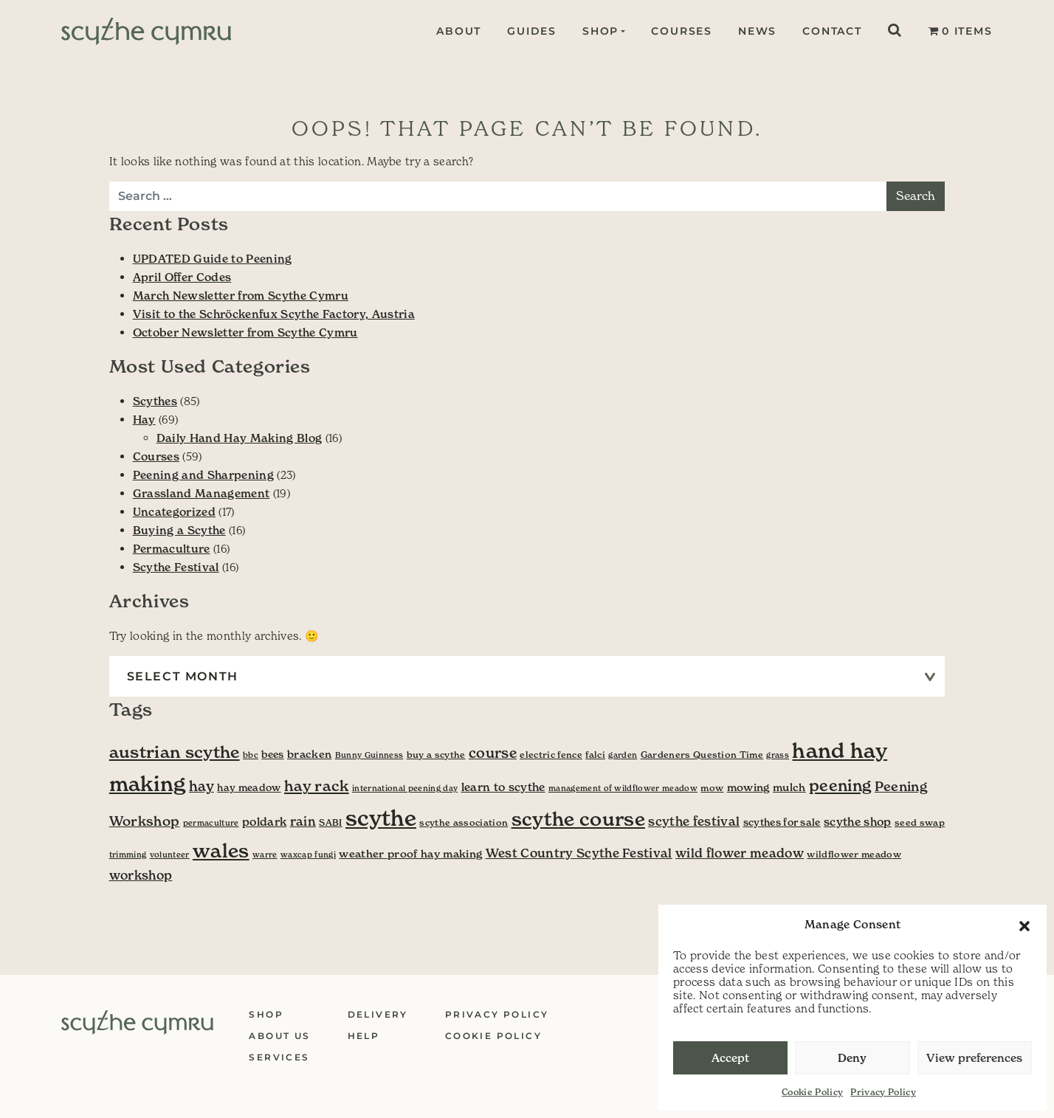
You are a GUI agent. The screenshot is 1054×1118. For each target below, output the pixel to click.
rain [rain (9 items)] (303, 821)
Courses (681, 31)
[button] (1024, 924)
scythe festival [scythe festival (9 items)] (694, 821)
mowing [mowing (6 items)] (748, 787)
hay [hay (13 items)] (201, 786)
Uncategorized (174, 512)
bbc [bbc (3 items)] (250, 755)
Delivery (378, 1014)
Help (364, 1035)
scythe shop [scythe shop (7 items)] (858, 822)
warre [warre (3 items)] (265, 855)
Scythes (155, 401)
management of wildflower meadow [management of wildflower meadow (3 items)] (623, 788)
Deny (852, 1058)
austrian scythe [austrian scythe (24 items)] (174, 752)
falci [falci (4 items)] (595, 754)
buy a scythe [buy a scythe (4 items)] (436, 754)
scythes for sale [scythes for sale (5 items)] (782, 822)
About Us (279, 1035)
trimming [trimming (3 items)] (128, 855)
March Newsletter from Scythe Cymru (240, 296)
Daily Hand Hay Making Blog (239, 438)
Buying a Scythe (179, 530)
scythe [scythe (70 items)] (380, 818)
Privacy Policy (883, 1091)
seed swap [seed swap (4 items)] (920, 822)
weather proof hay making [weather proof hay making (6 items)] (410, 853)
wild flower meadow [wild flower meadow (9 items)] (739, 853)
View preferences (974, 1058)
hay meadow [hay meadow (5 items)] (248, 787)
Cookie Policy (812, 1091)
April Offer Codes (182, 277)
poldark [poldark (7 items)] (264, 822)
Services (279, 1057)
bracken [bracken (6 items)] (309, 754)
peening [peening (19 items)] (840, 786)
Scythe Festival (176, 567)
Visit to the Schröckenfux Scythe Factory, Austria (274, 314)
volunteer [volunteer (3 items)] (170, 855)
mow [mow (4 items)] (711, 787)
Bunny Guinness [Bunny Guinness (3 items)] (369, 755)
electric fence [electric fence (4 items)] (551, 754)
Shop (598, 31)
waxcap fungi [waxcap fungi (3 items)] (308, 855)
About (457, 31)
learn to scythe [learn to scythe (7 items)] (503, 787)
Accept (730, 1058)
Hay (144, 420)
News (757, 31)
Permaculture (171, 549)
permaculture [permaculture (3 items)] (211, 823)
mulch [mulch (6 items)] (789, 787)
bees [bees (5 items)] (272, 754)
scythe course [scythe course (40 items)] (578, 819)
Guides (530, 31)
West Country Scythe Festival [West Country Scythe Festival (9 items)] (579, 853)
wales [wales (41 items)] (221, 851)
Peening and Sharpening (203, 475)
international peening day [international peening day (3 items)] (405, 788)
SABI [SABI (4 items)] (330, 822)
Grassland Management (201, 493)
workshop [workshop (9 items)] (141, 875)
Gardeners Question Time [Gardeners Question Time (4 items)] (702, 754)
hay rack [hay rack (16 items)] (316, 786)
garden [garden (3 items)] (622, 755)
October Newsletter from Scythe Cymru (245, 332)
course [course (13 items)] (493, 753)
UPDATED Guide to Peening (212, 259)
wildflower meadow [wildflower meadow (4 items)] (854, 854)
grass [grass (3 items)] (777, 755)
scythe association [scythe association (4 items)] (463, 822)
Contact (832, 31)
